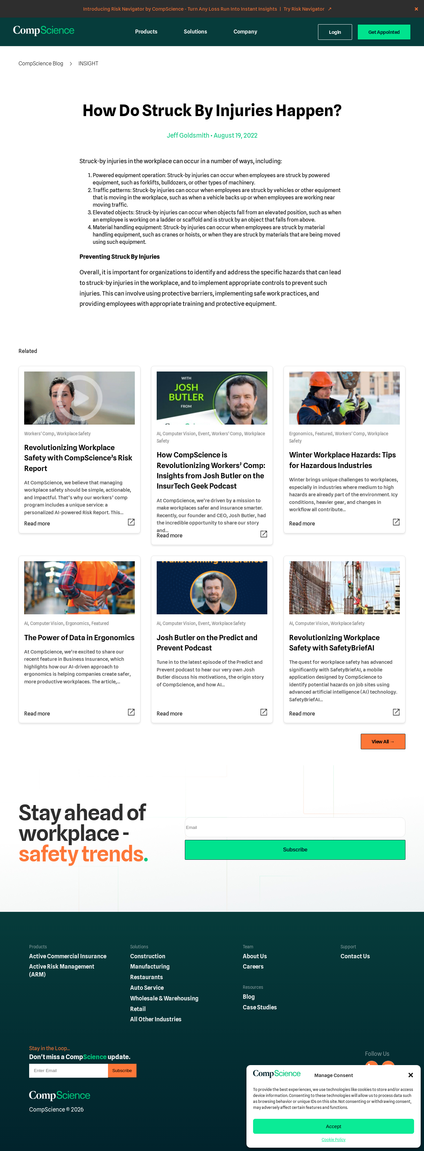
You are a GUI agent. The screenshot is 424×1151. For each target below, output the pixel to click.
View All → (383, 741)
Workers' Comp (39, 433)
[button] (410, 1075)
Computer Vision (179, 433)
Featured (324, 433)
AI (158, 433)
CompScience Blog (41, 63)
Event (203, 433)
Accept (333, 1126)
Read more (37, 523)
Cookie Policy (333, 1139)
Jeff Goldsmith (188, 135)
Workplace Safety (74, 433)
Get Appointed (384, 32)
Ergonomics (301, 433)
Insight (88, 63)
